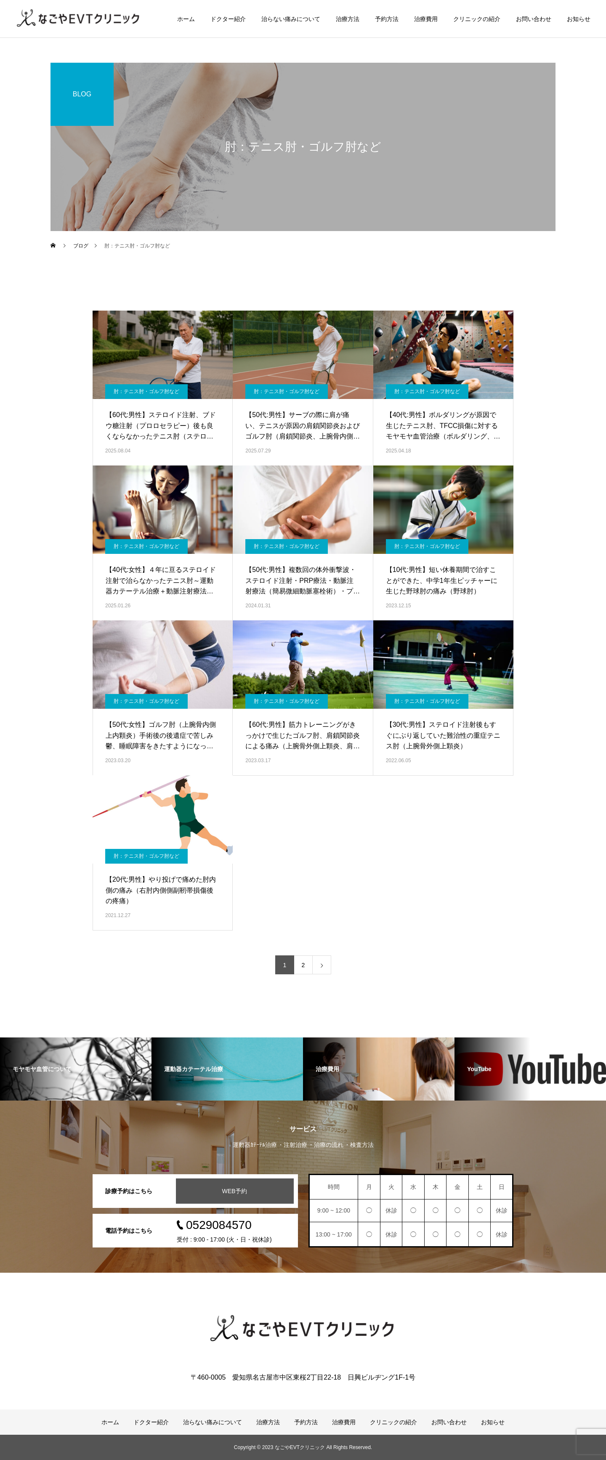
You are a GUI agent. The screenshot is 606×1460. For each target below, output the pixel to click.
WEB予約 (234, 1191)
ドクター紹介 (228, 19)
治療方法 (347, 19)
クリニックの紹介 (476, 19)
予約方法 (387, 19)
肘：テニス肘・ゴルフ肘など (146, 391)
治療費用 (426, 19)
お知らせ (578, 19)
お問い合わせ (533, 19)
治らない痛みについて (290, 19)
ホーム (186, 19)
